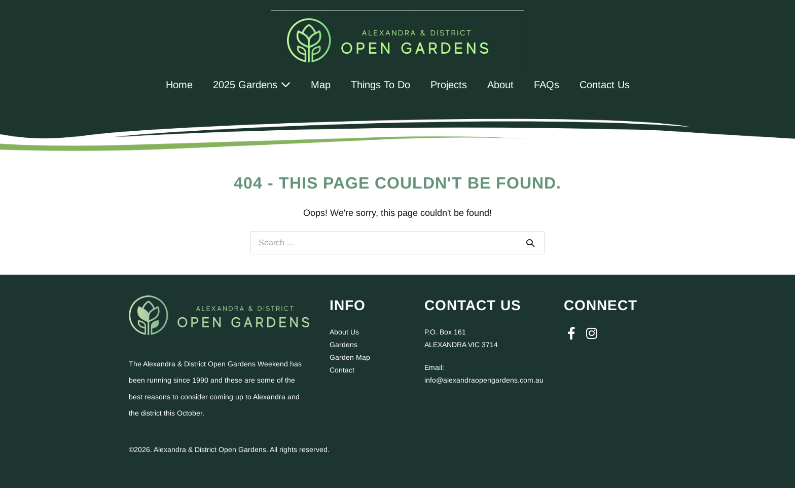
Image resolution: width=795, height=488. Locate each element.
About (500, 84)
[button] (571, 333)
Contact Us (605, 84)
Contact (342, 370)
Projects (448, 84)
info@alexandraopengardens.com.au (484, 380)
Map (321, 84)
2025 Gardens (252, 84)
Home (179, 84)
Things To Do (380, 84)
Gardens (343, 345)
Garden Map (350, 357)
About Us (344, 332)
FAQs (546, 84)
